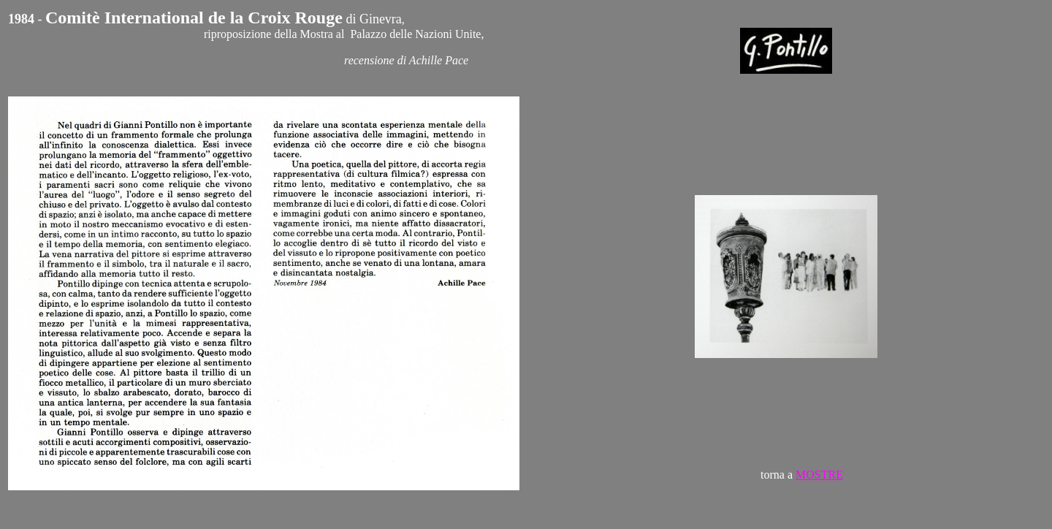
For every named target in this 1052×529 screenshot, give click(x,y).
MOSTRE (819, 474)
